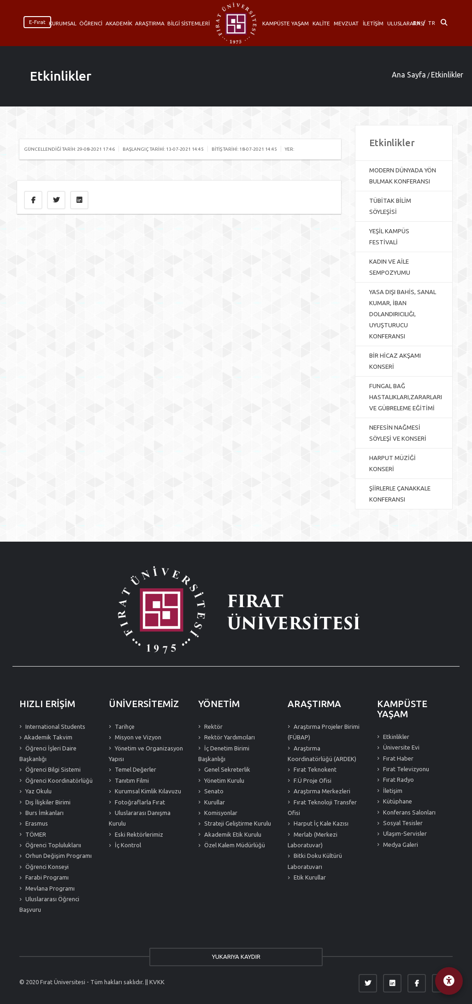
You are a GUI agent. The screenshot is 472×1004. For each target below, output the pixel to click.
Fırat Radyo (398, 779)
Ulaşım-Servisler (404, 833)
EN (417, 23)
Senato (213, 791)
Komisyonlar (220, 812)
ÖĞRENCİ (90, 23)
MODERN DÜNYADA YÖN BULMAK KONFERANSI (402, 175)
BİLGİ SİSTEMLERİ (188, 23)
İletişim (392, 790)
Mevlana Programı (49, 888)
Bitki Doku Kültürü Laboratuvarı (315, 860)
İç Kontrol (127, 845)
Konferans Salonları (409, 812)
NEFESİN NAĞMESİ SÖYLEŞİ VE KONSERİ (397, 433)
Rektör (213, 726)
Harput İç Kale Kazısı (320, 823)
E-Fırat (37, 22)
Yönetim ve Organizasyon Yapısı (146, 753)
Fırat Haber (397, 758)
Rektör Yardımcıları (229, 737)
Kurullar (214, 802)
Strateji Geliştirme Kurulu (237, 823)
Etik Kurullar (309, 877)
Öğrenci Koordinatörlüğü (58, 780)
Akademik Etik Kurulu (232, 834)
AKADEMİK (119, 23)
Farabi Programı (46, 877)
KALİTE (321, 23)
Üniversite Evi (400, 747)
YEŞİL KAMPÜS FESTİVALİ (389, 236)
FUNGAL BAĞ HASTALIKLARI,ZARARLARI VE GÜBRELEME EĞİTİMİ (405, 397)
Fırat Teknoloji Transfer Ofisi (322, 807)
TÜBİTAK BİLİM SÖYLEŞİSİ (390, 206)
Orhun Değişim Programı (58, 855)
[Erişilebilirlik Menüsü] (449, 981)
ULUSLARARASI (406, 23)
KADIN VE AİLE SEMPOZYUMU (389, 267)
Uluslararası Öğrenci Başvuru (49, 904)
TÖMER (35, 834)
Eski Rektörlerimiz (138, 834)
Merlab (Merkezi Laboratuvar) (312, 839)
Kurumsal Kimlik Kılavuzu (147, 791)
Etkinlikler (60, 76)
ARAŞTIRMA (150, 23)
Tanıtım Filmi (131, 780)
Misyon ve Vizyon (137, 737)
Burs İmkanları (44, 812)
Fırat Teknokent (314, 769)
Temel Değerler (134, 769)
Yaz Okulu (38, 791)
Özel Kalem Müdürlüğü (234, 845)
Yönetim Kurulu (223, 780)
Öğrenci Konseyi (46, 866)
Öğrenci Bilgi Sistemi (52, 769)
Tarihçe (124, 726)
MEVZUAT (346, 23)
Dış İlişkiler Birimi (47, 802)
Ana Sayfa (409, 75)
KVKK (157, 982)
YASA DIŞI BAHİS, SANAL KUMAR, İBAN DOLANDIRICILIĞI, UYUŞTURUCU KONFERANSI (402, 314)
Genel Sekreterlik (226, 769)
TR (432, 23)
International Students (54, 726)
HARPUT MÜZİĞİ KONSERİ (392, 463)
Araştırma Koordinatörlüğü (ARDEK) (322, 753)
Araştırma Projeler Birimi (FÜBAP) (324, 731)
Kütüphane (397, 801)
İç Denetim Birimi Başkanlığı (223, 753)
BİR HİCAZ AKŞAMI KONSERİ (395, 361)
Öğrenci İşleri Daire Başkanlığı (48, 753)
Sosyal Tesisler (402, 823)
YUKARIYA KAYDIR (236, 956)
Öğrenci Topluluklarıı (52, 845)
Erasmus (36, 823)
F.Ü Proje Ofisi (311, 780)
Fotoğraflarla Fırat (139, 802)
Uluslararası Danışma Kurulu (140, 818)
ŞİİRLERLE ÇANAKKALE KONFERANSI (400, 493)
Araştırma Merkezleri (321, 791)
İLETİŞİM (373, 23)
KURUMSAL (63, 23)
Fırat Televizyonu (405, 769)
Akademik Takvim (48, 737)
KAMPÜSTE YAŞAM (285, 23)
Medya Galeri (400, 844)
